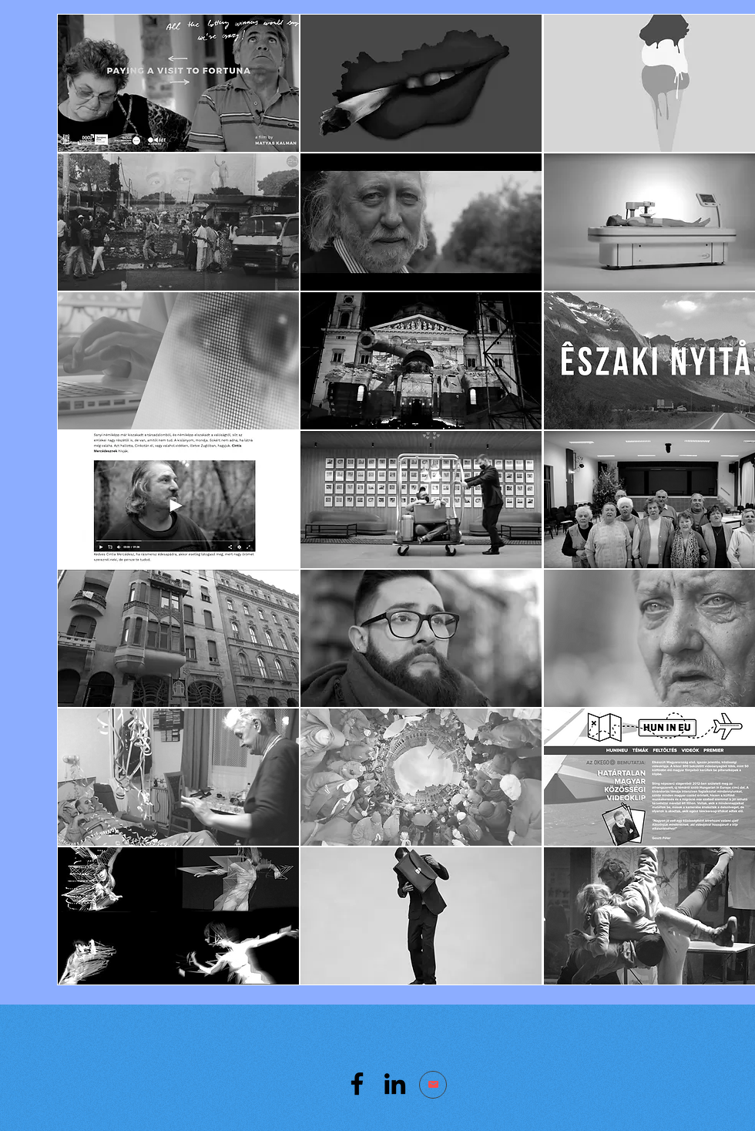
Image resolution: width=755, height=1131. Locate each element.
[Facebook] (357, 1084)
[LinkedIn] (395, 1084)
